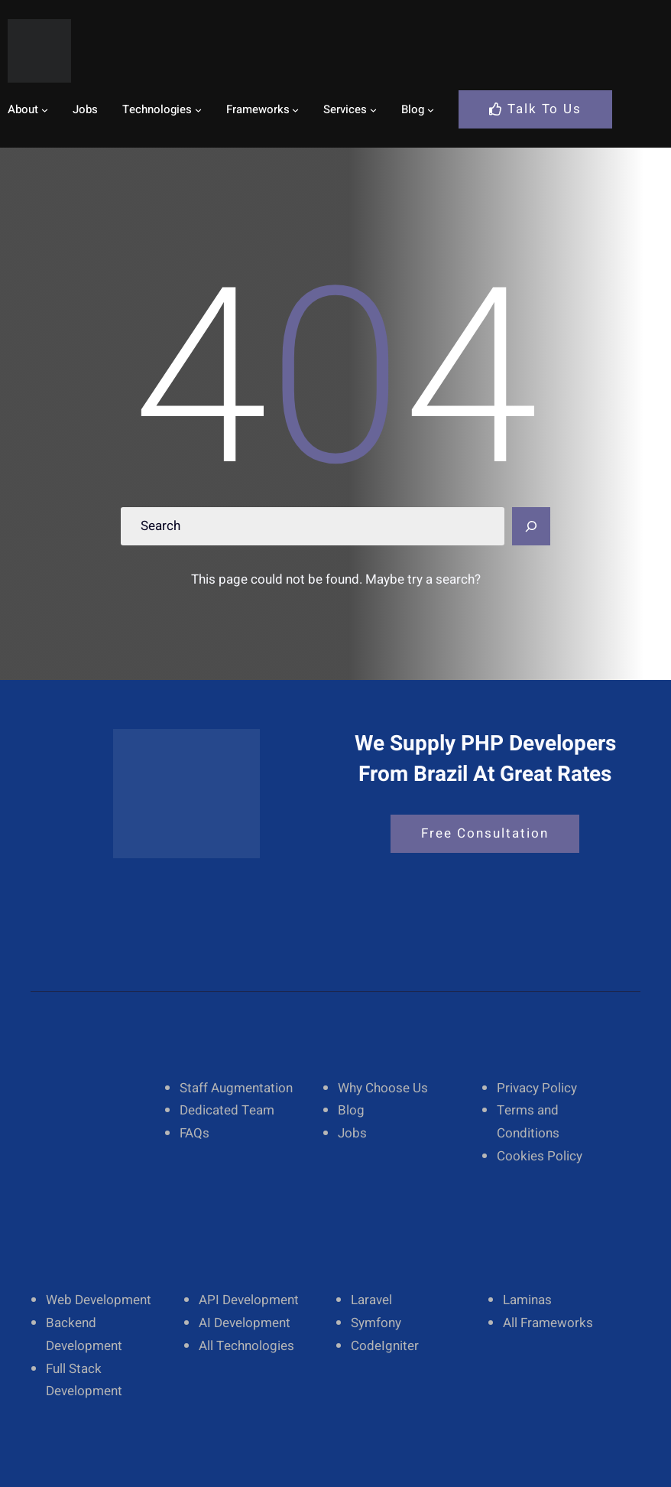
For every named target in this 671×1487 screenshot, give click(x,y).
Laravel (371, 1300)
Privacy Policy (537, 1088)
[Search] (531, 526)
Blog (351, 1110)
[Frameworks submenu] (295, 109)
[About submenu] (44, 109)
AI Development (244, 1322)
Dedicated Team (227, 1110)
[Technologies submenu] (198, 109)
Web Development (98, 1300)
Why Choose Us (383, 1088)
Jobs (352, 1133)
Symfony (376, 1322)
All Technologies (246, 1345)
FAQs (194, 1133)
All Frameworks (548, 1322)
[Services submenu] (373, 109)
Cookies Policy (539, 1156)
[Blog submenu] (430, 109)
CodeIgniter (385, 1345)
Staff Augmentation (236, 1088)
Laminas (527, 1300)
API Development (249, 1300)
